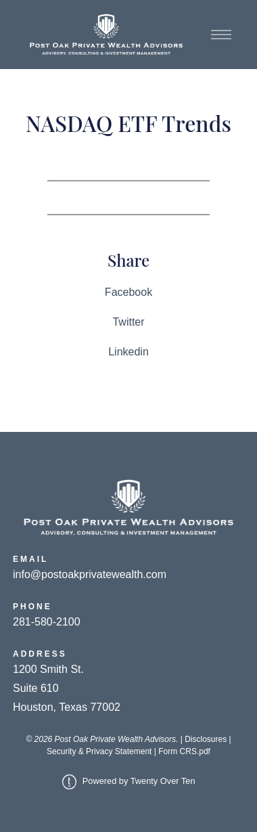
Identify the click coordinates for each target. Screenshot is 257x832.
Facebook (128, 292)
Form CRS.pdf (184, 751)
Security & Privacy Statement (99, 751)
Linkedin (128, 351)
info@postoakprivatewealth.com (89, 574)
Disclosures (206, 739)
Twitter (128, 322)
